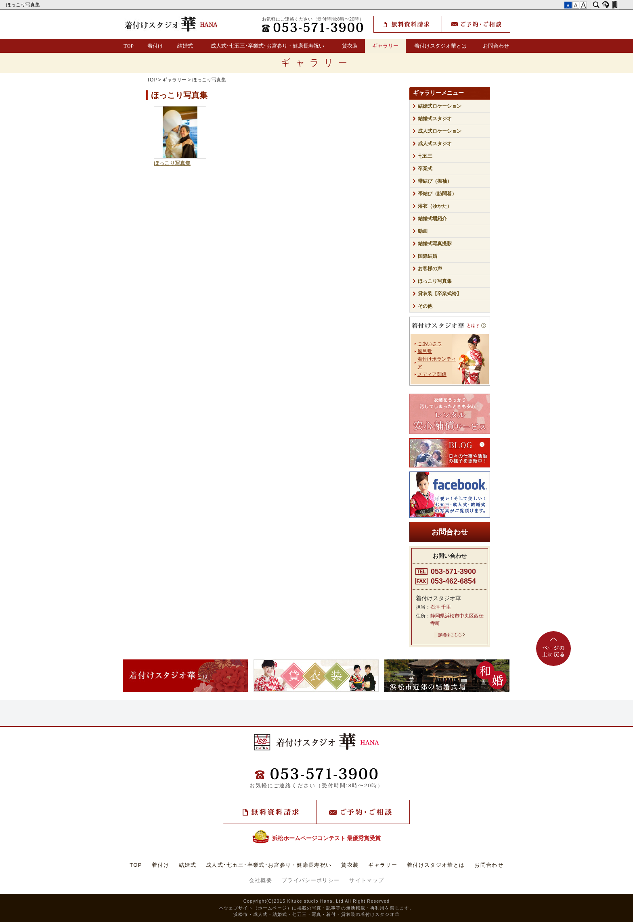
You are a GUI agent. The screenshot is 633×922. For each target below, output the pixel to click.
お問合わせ (496, 46)
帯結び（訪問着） (437, 193)
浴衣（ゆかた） (435, 206)
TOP (129, 46)
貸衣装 (350, 46)
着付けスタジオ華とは (440, 46)
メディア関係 (431, 374)
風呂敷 (424, 351)
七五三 (425, 156)
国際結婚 (427, 256)
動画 (423, 231)
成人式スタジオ (435, 143)
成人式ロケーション (439, 131)
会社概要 (260, 880)
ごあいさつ (429, 343)
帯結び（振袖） (435, 181)
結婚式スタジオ (435, 118)
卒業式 (425, 168)
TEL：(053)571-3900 (313, 27)
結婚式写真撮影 (435, 243)
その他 (427, 306)
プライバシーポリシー (311, 880)
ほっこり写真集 (23, 5)
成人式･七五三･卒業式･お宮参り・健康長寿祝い (267, 46)
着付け (155, 46)
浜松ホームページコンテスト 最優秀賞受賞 (316, 838)
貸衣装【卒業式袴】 (439, 293)
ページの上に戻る (553, 648)
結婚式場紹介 (432, 218)
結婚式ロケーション (439, 106)
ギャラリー (385, 46)
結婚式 (185, 46)
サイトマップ (366, 880)
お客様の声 (430, 268)
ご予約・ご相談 (476, 24)
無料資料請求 (408, 24)
